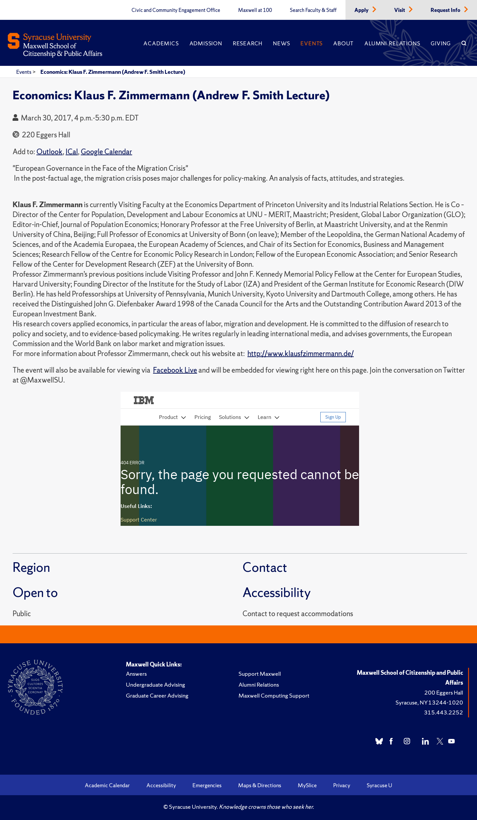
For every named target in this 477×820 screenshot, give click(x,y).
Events (311, 43)
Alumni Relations (392, 43)
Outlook (49, 152)
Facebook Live (175, 370)
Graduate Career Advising (157, 695)
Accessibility (161, 785)
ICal (72, 152)
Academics (161, 43)
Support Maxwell (259, 673)
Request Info (446, 10)
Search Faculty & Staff (313, 10)
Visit (400, 10)
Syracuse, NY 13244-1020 (429, 702)
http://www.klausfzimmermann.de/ (300, 353)
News (281, 43)
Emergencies (207, 785)
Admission (205, 43)
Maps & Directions (259, 785)
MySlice (307, 785)
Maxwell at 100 (255, 10)
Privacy (341, 785)
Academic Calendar (107, 785)
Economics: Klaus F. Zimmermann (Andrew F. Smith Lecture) (112, 71)
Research (247, 43)
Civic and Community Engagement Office (176, 10)
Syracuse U (379, 785)
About (343, 43)
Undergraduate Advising (155, 684)
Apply (362, 10)
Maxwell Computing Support (273, 695)
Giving (441, 43)
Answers (136, 673)
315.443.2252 (443, 712)
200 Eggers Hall (443, 692)
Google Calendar (106, 152)
